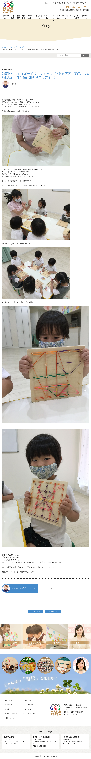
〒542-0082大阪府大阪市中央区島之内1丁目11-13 (45, 740)
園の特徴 (23, 17)
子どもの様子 (20, 47)
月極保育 (18, 17)
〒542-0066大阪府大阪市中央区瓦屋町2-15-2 (75, 739)
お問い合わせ (85, 17)
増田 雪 (9, 84)
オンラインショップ (66, 17)
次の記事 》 (53, 611)
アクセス (58, 17)
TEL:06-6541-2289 (76, 6)
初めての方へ (6, 17)
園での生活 (30, 17)
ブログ (53, 18)
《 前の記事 (35, 611)
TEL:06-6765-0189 (69, 744)
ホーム (4, 47)
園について (8, 700)
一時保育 (12, 17)
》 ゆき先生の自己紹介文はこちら (18, 588)
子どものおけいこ (38, 17)
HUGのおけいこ (30, 705)
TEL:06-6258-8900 (39, 746)
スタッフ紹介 (47, 17)
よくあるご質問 (77, 17)
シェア (51, 588)
